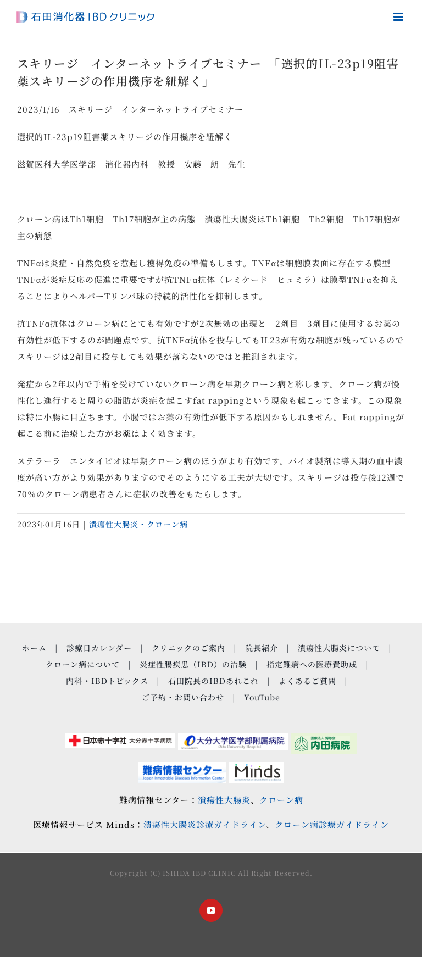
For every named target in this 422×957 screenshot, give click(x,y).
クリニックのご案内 (188, 647)
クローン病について (83, 664)
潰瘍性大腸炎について (339, 647)
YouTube (262, 697)
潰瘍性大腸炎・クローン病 (138, 524)
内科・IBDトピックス (107, 680)
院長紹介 (261, 647)
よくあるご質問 (307, 680)
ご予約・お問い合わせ (183, 697)
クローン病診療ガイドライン (332, 824)
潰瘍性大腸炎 (224, 799)
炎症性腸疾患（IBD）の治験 (193, 664)
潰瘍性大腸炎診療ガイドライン (204, 824)
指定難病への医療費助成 (311, 664)
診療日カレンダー (99, 647)
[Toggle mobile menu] (399, 17)
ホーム (34, 647)
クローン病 (281, 799)
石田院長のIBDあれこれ (213, 680)
